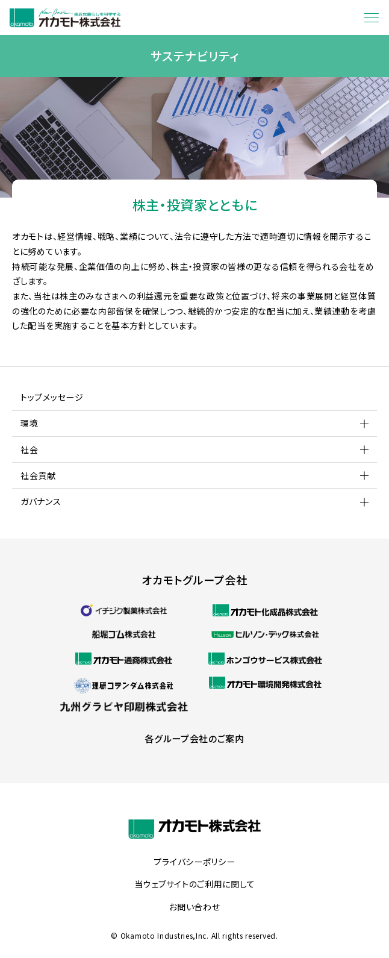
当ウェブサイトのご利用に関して (194, 884)
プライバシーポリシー (194, 862)
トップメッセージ (52, 397)
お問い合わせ (194, 907)
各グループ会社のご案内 (194, 738)
